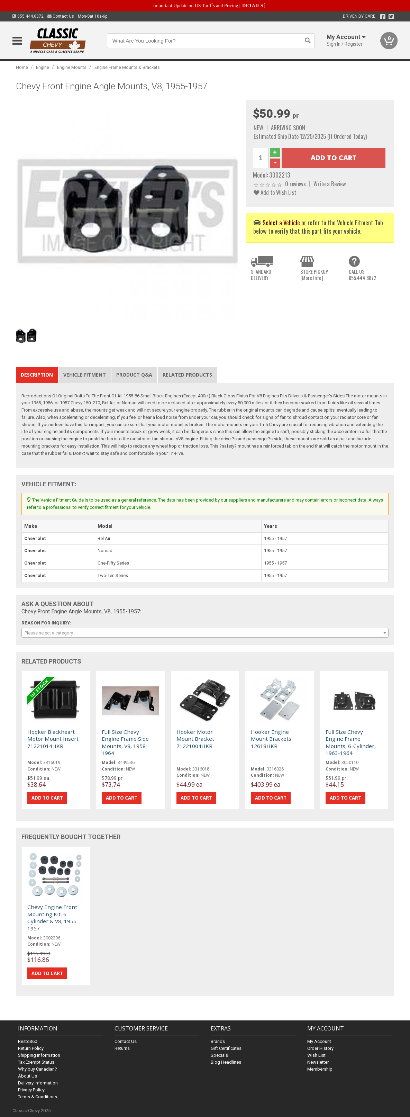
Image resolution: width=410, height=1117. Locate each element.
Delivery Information (38, 1083)
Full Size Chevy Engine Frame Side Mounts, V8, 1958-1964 (125, 742)
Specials (219, 1055)
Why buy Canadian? (37, 1069)
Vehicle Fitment (84, 374)
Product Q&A (134, 374)
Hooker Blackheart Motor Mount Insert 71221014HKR (53, 738)
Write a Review (329, 183)
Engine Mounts (71, 67)
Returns (122, 1048)
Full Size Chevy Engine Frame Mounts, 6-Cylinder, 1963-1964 (351, 742)
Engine (42, 67)
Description (37, 374)
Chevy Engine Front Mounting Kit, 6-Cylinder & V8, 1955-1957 (53, 917)
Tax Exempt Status (36, 1062)
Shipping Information (39, 1055)
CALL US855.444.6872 (362, 274)
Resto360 (27, 1041)
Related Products (187, 374)
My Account (319, 1041)
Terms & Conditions (37, 1096)
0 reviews (295, 183)
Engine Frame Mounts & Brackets (127, 67)
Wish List (316, 1055)
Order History (320, 1048)
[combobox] (205, 633)
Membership (319, 1069)
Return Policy (31, 1048)
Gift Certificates (226, 1048)
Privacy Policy (31, 1089)
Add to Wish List (275, 192)
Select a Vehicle (281, 222)
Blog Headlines (226, 1062)
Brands (218, 1041)
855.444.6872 (28, 16)
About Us (27, 1076)
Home (22, 67)
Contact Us (60, 16)
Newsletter (318, 1062)
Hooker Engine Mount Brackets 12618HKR (271, 738)
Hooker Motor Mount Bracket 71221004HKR (195, 738)
